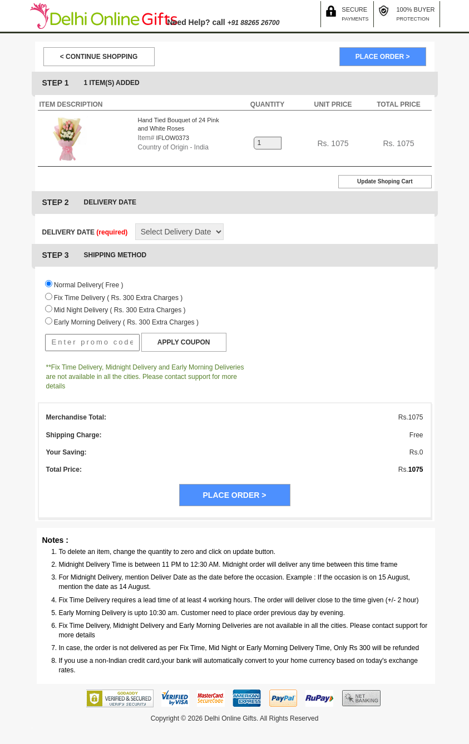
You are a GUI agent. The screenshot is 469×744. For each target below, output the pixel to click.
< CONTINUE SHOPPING (99, 57)
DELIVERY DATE (85, 232)
